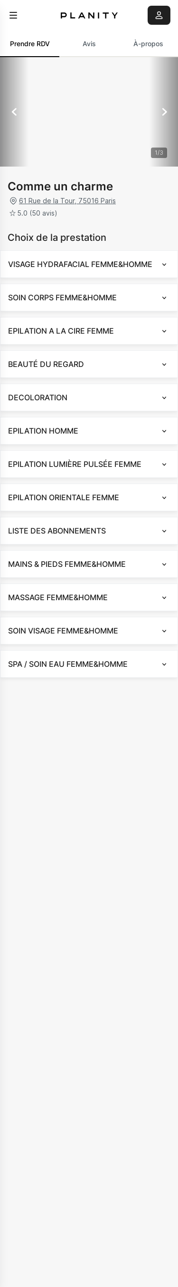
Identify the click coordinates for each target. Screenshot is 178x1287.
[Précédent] (14, 112)
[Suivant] (164, 112)
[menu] (13, 15)
